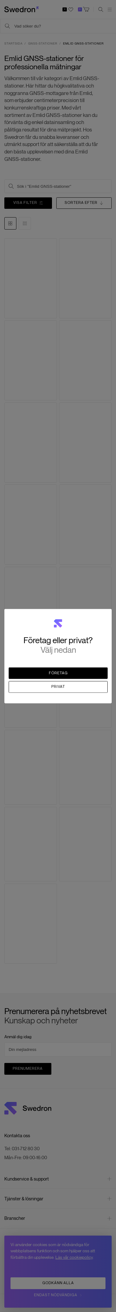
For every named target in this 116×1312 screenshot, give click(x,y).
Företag (58, 673)
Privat (58, 687)
